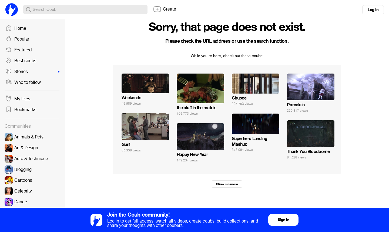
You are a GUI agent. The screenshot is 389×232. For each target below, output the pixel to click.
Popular (17, 39)
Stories (32, 71)
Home (15, 28)
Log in (373, 9)
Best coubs (20, 61)
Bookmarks (20, 110)
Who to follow (23, 82)
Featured (18, 50)
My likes (17, 99)
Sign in (283, 219)
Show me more (227, 184)
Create (164, 9)
